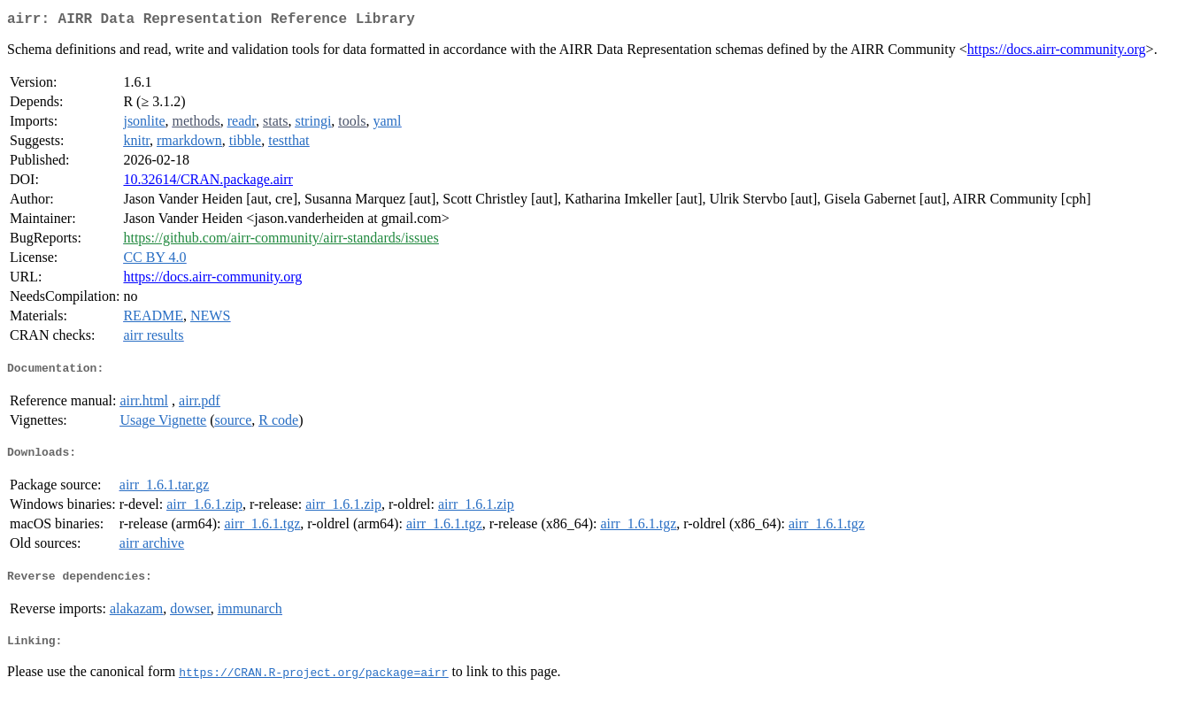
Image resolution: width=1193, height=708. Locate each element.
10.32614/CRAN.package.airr (208, 182)
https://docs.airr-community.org (1056, 52)
